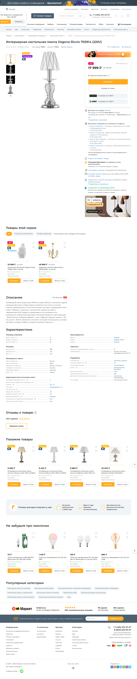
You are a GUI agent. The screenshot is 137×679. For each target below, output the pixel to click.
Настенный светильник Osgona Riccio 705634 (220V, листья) (21, 268)
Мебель (50, 24)
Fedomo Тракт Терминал (98, 139)
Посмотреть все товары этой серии (70, 234)
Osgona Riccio (119, 339)
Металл (52, 368)
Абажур (53, 396)
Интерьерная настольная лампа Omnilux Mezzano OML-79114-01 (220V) (21, 472)
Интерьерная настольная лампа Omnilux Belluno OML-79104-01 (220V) (52, 472)
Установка (84, 9)
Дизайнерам (126, 9)
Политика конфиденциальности (17, 631)
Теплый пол (91, 24)
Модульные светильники (101, 29)
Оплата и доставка (71, 9)
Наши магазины (12, 651)
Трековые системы (74, 29)
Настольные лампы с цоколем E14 (19, 592)
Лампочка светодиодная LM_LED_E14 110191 (115, 558)
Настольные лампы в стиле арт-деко (20, 597)
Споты (86, 29)
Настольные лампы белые (44, 588)
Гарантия (9, 634)
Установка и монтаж (96, 170)
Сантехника (62, 24)
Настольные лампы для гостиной (51, 597)
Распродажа (125, 24)
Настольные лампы (121, 29)
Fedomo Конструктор (97, 132)
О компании (114, 9)
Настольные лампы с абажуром (106, 588)
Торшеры (75, 637)
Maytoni (58, 634)
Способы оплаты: (95, 174)
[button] (11, 96)
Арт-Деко (117, 369)
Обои (101, 24)
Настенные (25, 29)
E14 (51, 385)
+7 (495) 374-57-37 (101, 15)
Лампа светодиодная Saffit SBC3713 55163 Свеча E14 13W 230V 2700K (20, 558)
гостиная (117, 360)
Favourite (59, 642)
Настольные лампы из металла (18, 588)
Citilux (58, 648)
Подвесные (37, 29)
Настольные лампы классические (93, 592)
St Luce (58, 640)
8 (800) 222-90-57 (122, 630)
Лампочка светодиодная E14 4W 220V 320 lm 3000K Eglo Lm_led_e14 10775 (84, 558)
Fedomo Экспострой (97, 145)
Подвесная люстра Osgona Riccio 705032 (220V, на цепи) (51, 268)
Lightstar (59, 645)
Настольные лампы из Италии (48, 592)
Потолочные (48, 29)
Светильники (77, 648)
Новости (9, 645)
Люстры (9, 29)
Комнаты (110, 24)
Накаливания (55, 387)
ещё (68, 597)
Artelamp (59, 631)
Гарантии (94, 9)
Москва (107, 110)
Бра (16, 29)
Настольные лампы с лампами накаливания (74, 588)
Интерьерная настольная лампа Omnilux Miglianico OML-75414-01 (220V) (82, 472)
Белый (52, 372)
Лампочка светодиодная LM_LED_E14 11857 (53, 558)
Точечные (60, 29)
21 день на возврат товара (98, 158)
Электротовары (76, 24)
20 (115, 363)
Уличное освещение (35, 24)
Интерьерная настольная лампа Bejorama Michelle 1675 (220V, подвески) (113, 472)
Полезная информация (14, 642)
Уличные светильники (80, 642)
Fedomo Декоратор (96, 126)
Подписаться (115, 618)
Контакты (104, 9)
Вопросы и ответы (12, 648)
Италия (116, 342)
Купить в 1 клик (107, 88)
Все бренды (60, 651)
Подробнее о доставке (97, 120)
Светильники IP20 (69, 592)
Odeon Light (60, 637)
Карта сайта (10, 654)
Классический (119, 367)
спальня (124, 360)
